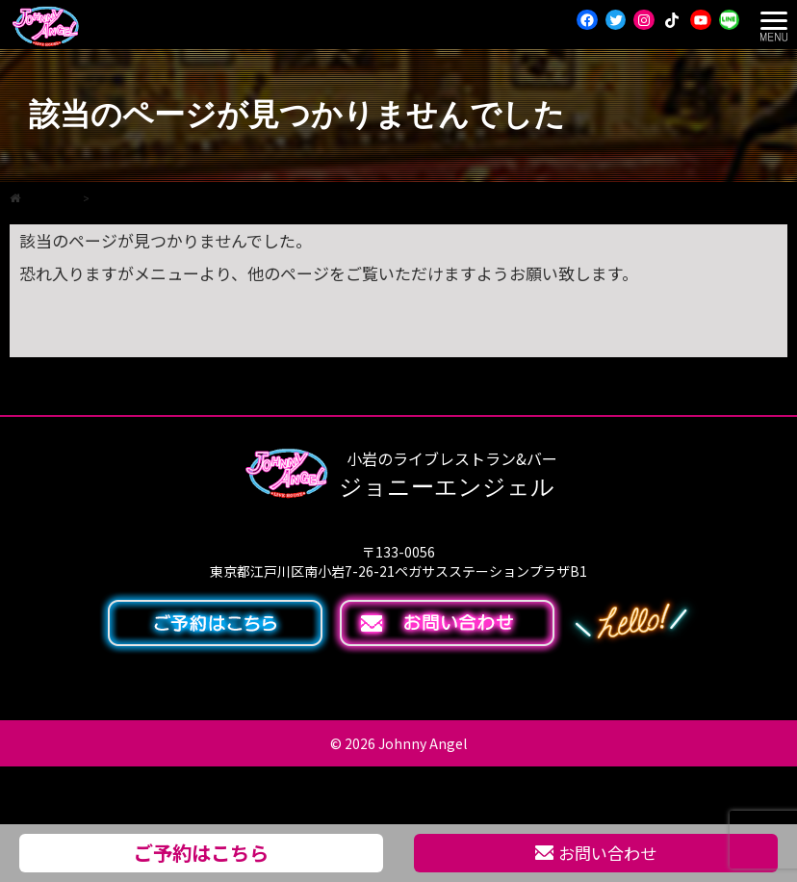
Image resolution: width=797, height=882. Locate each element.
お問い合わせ (595, 853)
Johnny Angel (422, 743)
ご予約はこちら (201, 852)
